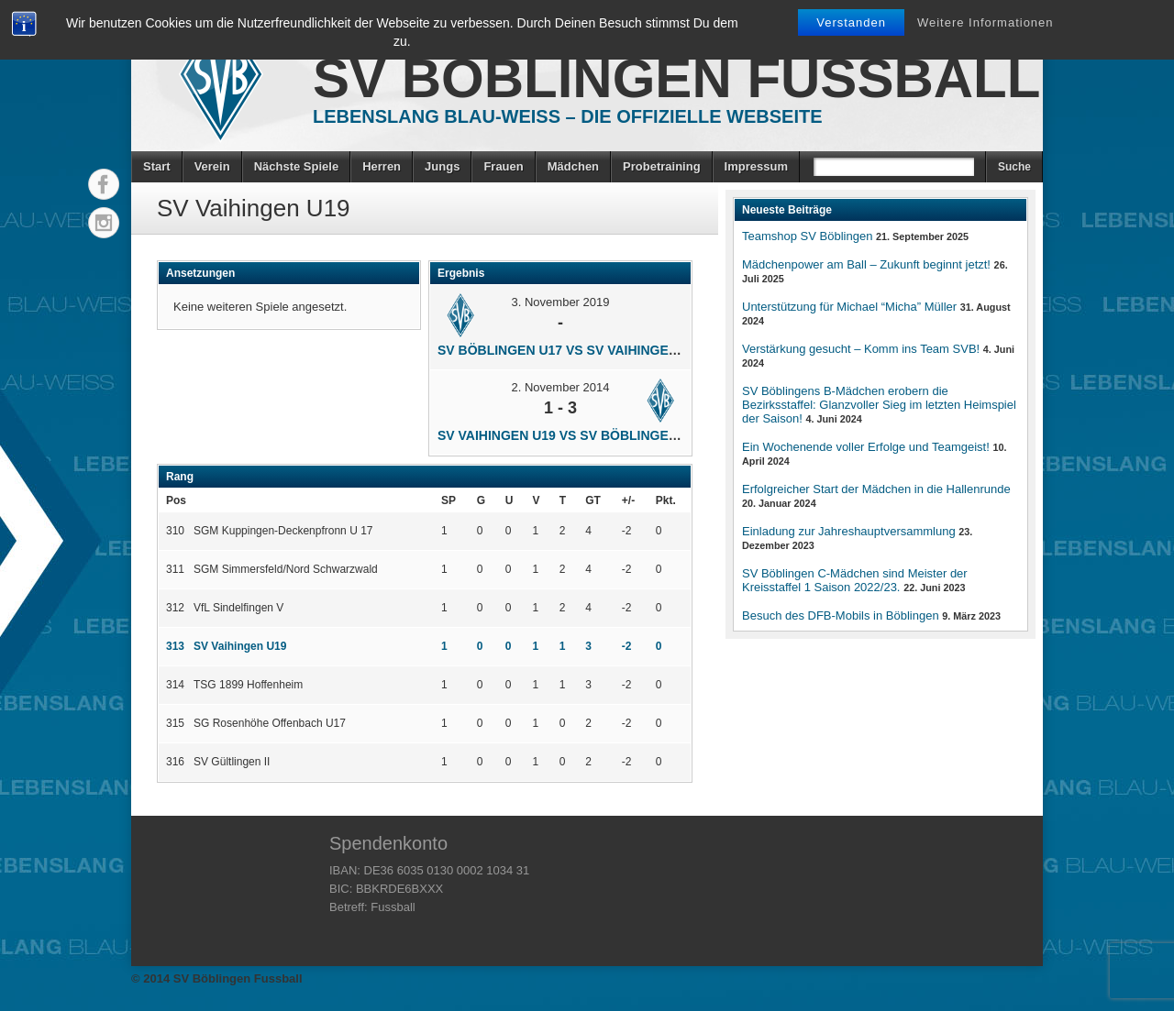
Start (157, 166)
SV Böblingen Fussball (676, 78)
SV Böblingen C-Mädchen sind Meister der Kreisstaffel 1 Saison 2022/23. (855, 580)
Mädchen (573, 166)
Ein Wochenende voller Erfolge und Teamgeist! (866, 447)
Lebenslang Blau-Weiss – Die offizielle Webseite (568, 116)
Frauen (503, 166)
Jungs (442, 166)
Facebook (103, 184)
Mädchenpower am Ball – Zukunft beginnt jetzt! (866, 264)
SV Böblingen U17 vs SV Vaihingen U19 (570, 350)
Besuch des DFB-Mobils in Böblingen (840, 615)
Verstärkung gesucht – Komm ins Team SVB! (861, 349)
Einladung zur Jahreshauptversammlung (849, 531)
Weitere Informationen (985, 22)
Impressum (756, 166)
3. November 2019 (561, 302)
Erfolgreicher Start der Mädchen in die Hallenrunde (876, 489)
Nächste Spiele (296, 166)
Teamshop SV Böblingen (807, 236)
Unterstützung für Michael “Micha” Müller (849, 306)
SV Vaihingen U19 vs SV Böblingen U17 (570, 435)
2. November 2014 (561, 387)
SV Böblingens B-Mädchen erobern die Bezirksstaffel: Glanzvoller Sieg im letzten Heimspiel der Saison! (879, 404)
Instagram (103, 222)
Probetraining (662, 166)
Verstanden (851, 22)
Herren (381, 166)
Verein (212, 166)
